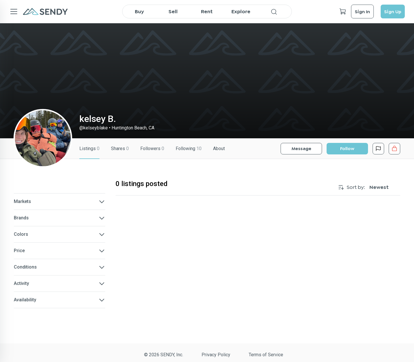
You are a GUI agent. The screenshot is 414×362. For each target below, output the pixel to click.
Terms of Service (266, 354)
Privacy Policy (216, 354)
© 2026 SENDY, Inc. (163, 354)
